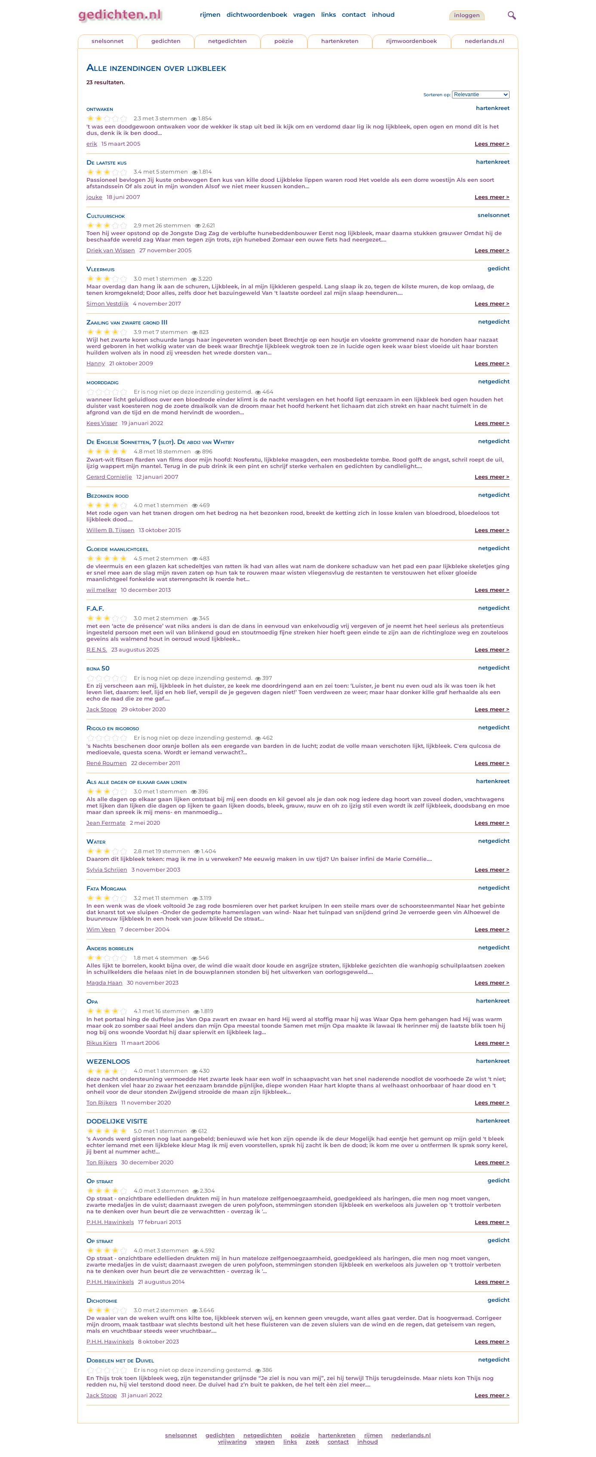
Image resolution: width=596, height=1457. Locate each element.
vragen (304, 14)
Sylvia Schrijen (106, 869)
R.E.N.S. (96, 649)
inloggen (467, 15)
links (328, 14)
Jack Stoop (101, 709)
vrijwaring (232, 1442)
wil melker (101, 590)
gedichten (166, 41)
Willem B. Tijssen (110, 530)
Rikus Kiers (101, 1043)
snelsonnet (107, 41)
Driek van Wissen (110, 250)
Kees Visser (101, 423)
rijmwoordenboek (411, 41)
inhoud (383, 14)
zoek (312, 1442)
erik (91, 144)
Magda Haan (104, 982)
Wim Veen (101, 929)
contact (354, 14)
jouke (94, 197)
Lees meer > (492, 144)
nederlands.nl (484, 41)
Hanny (95, 363)
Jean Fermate (106, 823)
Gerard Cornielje (109, 477)
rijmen (210, 14)
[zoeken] (511, 14)
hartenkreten (340, 41)
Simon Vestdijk (107, 303)
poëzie (283, 41)
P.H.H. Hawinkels (110, 1222)
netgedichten (227, 41)
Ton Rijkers (101, 1102)
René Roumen (106, 763)
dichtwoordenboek (257, 14)
